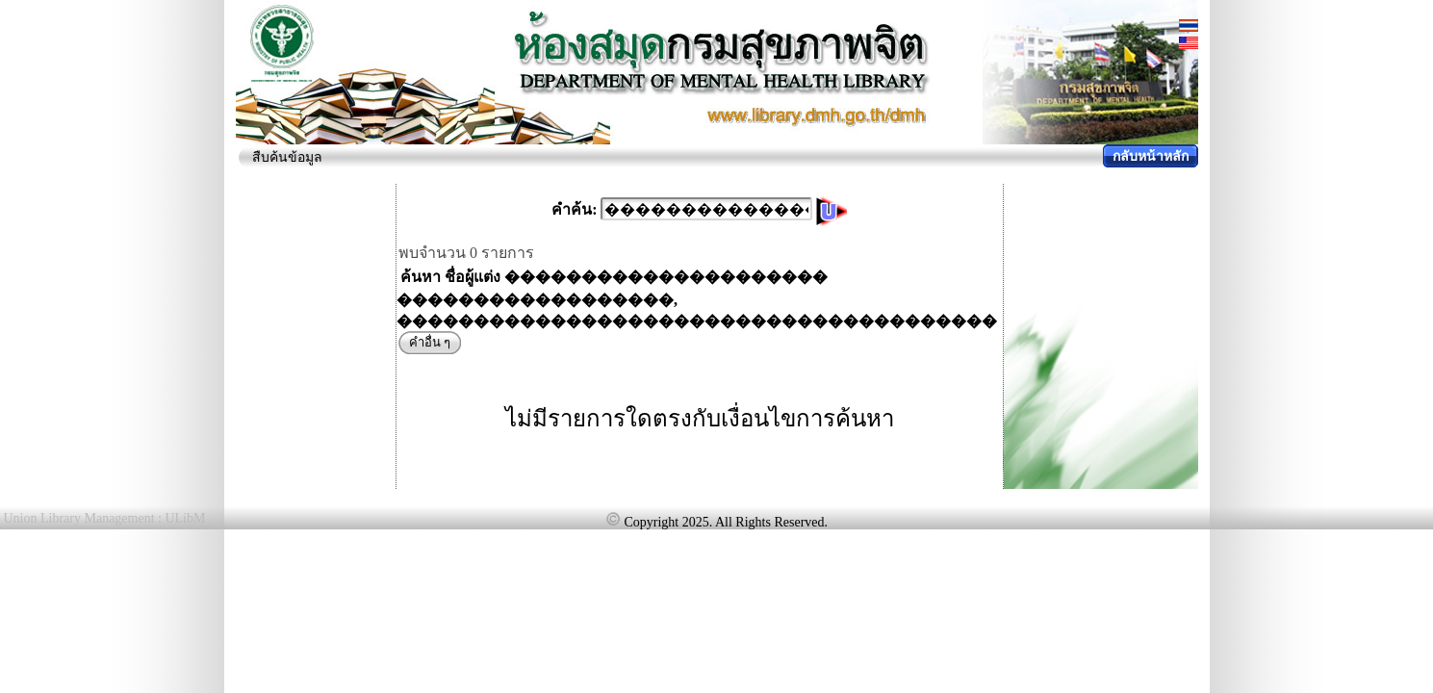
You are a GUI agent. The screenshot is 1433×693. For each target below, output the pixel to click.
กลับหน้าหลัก (1151, 156)
